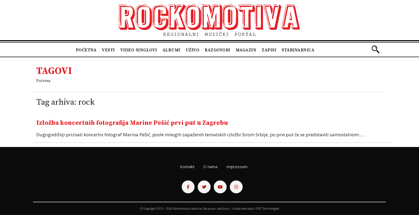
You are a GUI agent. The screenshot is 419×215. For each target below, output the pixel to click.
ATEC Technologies (267, 208)
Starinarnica (298, 50)
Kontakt (187, 166)
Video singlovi (138, 50)
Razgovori (217, 50)
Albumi (171, 50)
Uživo (193, 50)
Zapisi (269, 50)
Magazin (246, 50)
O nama (210, 166)
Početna (86, 50)
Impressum (236, 166)
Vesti (108, 50)
